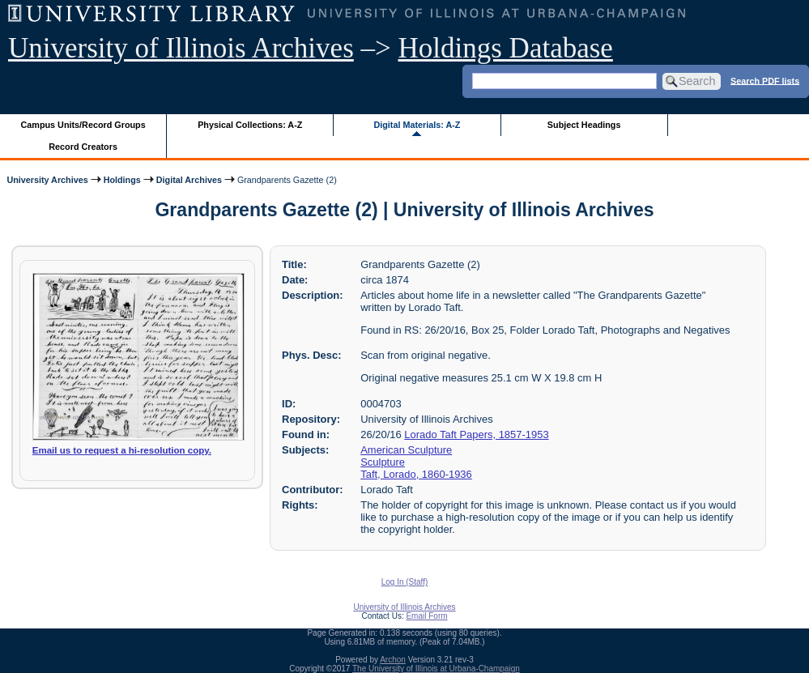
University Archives (46, 180)
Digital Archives (189, 180)
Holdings (122, 180)
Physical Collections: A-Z (250, 125)
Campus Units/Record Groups (83, 125)
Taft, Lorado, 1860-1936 (416, 474)
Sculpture (382, 462)
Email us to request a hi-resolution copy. (121, 450)
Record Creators (83, 146)
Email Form (426, 615)
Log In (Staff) (404, 581)
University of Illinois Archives (181, 48)
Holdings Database (505, 48)
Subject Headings (584, 125)
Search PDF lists (764, 80)
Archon (393, 659)
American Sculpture (406, 450)
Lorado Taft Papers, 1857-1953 (476, 434)
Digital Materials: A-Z (416, 125)
